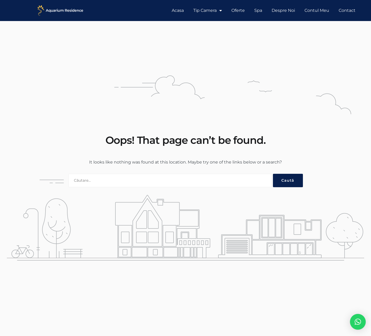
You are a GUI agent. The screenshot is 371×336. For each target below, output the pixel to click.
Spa (258, 10)
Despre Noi (283, 10)
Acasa (178, 10)
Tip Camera (207, 10)
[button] (358, 322)
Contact (347, 10)
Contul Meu (316, 10)
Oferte (238, 10)
